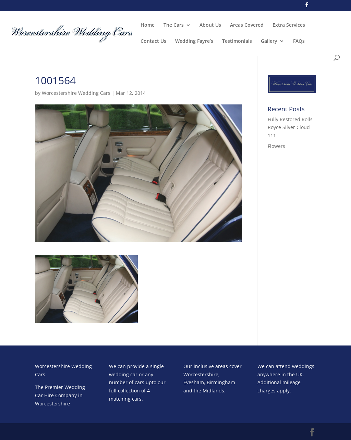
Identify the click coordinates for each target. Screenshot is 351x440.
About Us (210, 25)
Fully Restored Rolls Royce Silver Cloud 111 (290, 127)
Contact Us (153, 41)
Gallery (269, 41)
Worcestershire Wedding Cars (76, 93)
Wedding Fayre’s (194, 41)
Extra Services (289, 25)
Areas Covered (247, 25)
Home (148, 25)
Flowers (276, 146)
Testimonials (237, 41)
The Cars (174, 25)
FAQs (299, 41)
